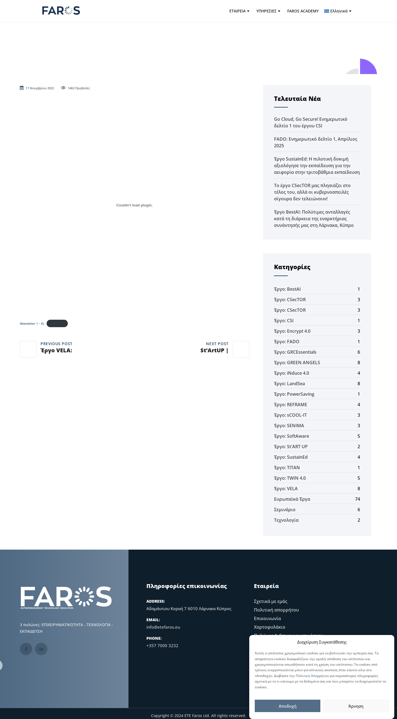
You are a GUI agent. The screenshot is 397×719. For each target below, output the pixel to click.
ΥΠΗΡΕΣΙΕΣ (268, 11)
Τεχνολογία (286, 520)
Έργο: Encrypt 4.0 (292, 331)
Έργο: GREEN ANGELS (297, 363)
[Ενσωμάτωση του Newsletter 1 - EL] (134, 205)
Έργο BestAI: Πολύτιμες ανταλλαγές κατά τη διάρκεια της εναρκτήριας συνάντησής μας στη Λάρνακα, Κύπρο (314, 218)
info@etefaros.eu (163, 627)
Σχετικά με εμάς (270, 601)
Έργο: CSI (284, 320)
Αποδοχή (287, 706)
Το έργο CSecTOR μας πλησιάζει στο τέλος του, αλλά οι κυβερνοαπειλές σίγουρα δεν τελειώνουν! (312, 192)
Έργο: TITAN (287, 468)
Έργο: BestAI (287, 289)
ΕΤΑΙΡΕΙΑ (239, 11)
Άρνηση (355, 706)
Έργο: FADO (286, 341)
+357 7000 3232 (162, 645)
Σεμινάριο (285, 510)
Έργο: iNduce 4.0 (291, 373)
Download (57, 323)
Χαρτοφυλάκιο (269, 627)
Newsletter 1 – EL (32, 323)
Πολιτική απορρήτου (276, 610)
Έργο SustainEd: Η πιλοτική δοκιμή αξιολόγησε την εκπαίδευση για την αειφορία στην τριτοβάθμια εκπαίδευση (317, 165)
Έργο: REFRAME (290, 405)
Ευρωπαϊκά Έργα (292, 499)
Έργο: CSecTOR (290, 299)
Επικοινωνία (267, 618)
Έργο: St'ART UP (291, 447)
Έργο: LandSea (289, 384)
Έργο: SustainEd (291, 457)
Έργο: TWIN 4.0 (290, 478)
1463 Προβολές (75, 88)
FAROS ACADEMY (303, 11)
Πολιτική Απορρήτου (312, 675)
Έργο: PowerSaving (294, 394)
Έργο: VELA (286, 489)
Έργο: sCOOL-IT (290, 415)
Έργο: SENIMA (289, 426)
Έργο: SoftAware (291, 436)
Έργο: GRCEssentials (295, 352)
